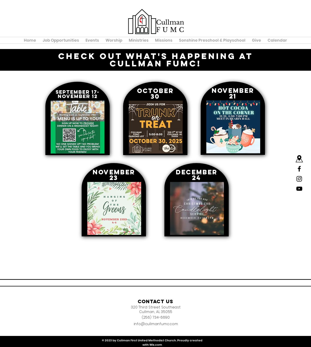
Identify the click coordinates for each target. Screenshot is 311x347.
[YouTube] (299, 188)
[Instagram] (299, 178)
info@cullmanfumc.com (156, 323)
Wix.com (155, 345)
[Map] (299, 158)
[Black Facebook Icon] (299, 168)
